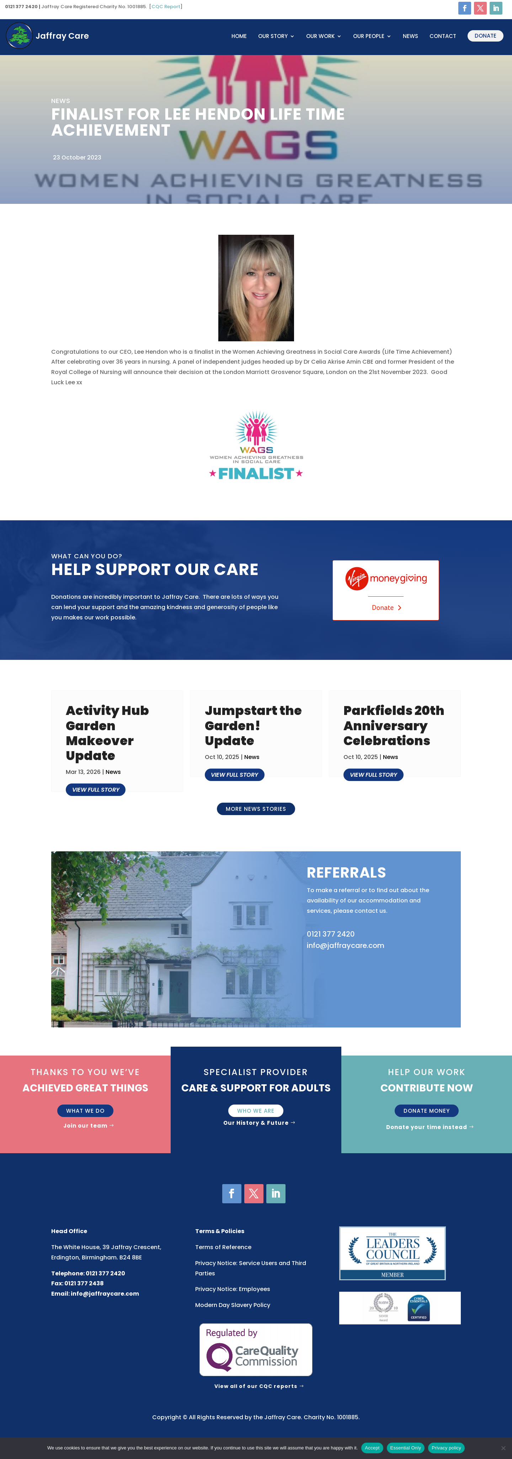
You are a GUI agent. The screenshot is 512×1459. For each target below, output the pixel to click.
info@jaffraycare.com (105, 1294)
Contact (443, 37)
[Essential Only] (503, 1448)
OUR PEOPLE (368, 37)
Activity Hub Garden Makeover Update (107, 733)
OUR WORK (320, 37)
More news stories (256, 809)
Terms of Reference (223, 1247)
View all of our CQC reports (255, 1386)
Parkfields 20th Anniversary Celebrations (393, 725)
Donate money (427, 1110)
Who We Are (255, 1110)
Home (239, 37)
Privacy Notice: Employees (232, 1289)
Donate (485, 35)
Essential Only (405, 1447)
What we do (85, 1110)
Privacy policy (446, 1447)
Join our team (85, 1125)
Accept (372, 1447)
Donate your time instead (426, 1127)
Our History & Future (256, 1123)
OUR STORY (273, 37)
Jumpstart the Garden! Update (253, 725)
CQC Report (165, 6)
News (410, 37)
